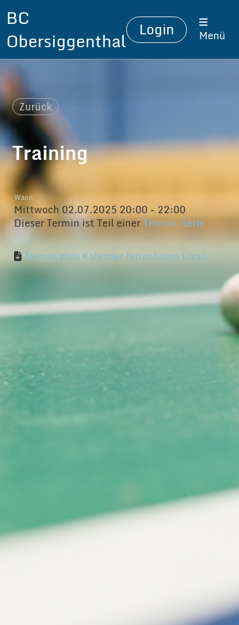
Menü (212, 30)
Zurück (35, 107)
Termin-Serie (174, 223)
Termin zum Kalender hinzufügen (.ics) (115, 256)
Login (156, 29)
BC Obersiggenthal (66, 29)
